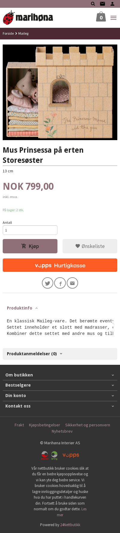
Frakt (19, 425)
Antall (7, 222)
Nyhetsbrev (62, 431)
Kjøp (30, 246)
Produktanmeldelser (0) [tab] (32, 353)
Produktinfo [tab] (19, 308)
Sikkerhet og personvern (87, 425)
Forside (8, 33)
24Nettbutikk (70, 524)
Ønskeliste (90, 246)
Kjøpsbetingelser (44, 425)
